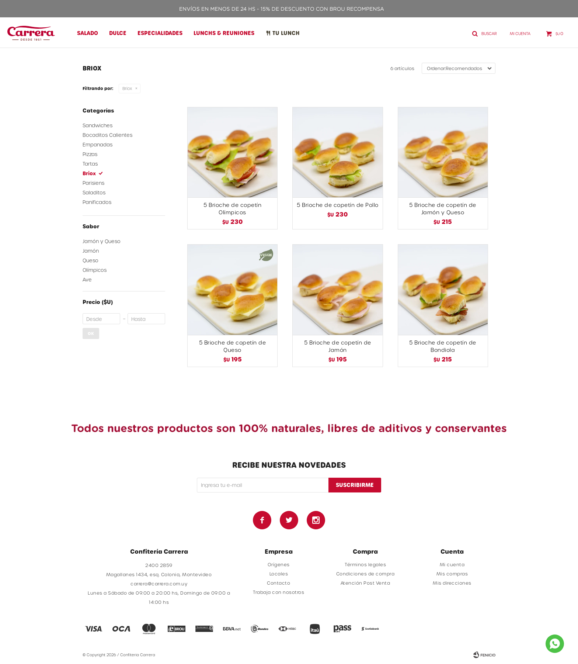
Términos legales (365, 564)
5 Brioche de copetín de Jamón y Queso (442, 208)
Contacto (278, 582)
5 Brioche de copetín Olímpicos (232, 208)
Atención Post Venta (365, 582)
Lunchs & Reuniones (224, 33)
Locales (278, 573)
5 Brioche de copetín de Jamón (337, 346)
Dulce (117, 33)
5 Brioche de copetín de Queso (232, 346)
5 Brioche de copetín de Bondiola (442, 346)
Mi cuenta (452, 564)
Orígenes (279, 564)
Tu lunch (286, 33)
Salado (87, 33)
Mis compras (452, 573)
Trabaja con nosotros (278, 592)
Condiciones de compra (365, 573)
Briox (127, 88)
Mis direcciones (452, 582)
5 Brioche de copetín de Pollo (338, 205)
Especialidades (159, 33)
